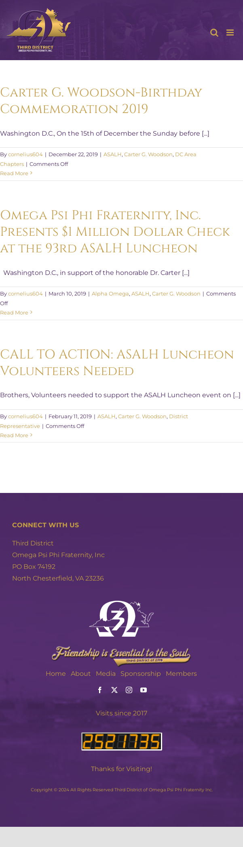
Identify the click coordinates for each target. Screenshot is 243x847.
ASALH (113, 154)
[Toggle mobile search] (214, 32)
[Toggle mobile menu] (230, 32)
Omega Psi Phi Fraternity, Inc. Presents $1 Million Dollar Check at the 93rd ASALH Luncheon (115, 232)
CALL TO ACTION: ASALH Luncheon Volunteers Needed (117, 363)
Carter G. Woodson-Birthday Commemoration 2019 (101, 101)
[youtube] (143, 690)
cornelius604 (25, 154)
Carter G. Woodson (148, 154)
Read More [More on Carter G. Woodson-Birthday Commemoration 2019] (14, 173)
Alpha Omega (110, 293)
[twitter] (114, 690)
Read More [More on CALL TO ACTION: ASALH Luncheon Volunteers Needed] (14, 435)
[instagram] (129, 690)
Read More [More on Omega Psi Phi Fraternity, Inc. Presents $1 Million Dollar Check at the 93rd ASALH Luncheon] (14, 312)
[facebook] (100, 690)
